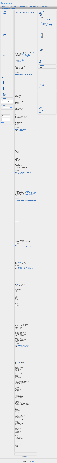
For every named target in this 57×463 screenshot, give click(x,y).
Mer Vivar (18, 147)
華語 (2, 77)
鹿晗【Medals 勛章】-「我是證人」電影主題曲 (22, 345)
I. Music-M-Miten (19, 130)
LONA (18, 240)
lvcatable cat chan (19, 324)
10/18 (41, 37)
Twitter (39, 87)
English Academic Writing (34, 6)
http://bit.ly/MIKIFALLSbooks (29, 194)
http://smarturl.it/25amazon (25, 54)
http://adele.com (33, 52)
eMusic (30, 168)
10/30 (41, 17)
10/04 (41, 47)
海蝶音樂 (18, 362)
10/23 (41, 34)
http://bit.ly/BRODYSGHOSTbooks (31, 192)
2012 (40, 62)
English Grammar (45, 6)
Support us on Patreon (41, 85)
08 (40, 51)
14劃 (3, 88)
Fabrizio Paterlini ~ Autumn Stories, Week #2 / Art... (47, 19)
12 (40, 14)
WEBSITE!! (40, 107)
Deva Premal (27, 168)
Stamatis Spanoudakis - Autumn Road (45, 26)
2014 (40, 60)
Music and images (7, 3)
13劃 (3, 87)
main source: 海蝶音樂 (20, 346)
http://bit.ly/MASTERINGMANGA (30, 193)
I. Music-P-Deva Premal (25, 130)
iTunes (33, 168)
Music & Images (5, 6)
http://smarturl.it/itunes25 (24, 53)
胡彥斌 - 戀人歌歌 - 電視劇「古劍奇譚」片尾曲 (22, 267)
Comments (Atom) (27, 456)
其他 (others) (4, 34)
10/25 (41, 33)
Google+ (40, 89)
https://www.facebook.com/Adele (22, 58)
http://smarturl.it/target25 (25, 56)
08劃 (3, 83)
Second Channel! (41, 110)
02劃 (3, 78)
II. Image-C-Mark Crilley (20, 173)
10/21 (41, 35)
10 (40, 16)
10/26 (41, 32)
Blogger (33, 461)
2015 (40, 13)
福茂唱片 (18, 284)
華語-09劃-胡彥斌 (30, 268)
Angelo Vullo (19, 262)
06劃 (3, 81)
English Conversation (23, 6)
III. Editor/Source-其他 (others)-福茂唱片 (22, 268)
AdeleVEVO (19, 51)
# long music (4, 13)
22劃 (3, 93)
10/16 (41, 38)
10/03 (41, 48)
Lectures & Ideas (14, 6)
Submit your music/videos (42, 88)
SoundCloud (40, 86)
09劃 (3, 84)
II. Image (3, 35)
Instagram (40, 109)
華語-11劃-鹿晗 (26, 346)
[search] (8, 101)
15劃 (3, 89)
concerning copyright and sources (8, 8)
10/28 (41, 18)
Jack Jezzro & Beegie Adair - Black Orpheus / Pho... (47, 25)
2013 (40, 61)
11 (40, 15)
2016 (40, 12)
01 (40, 59)
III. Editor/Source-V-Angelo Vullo (29, 246)
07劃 (3, 82)
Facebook (40, 108)
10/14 (41, 39)
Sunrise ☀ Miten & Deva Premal (20, 129)
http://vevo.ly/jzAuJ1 (18, 61)
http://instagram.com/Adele (22, 60)
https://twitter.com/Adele (21, 59)
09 (40, 50)
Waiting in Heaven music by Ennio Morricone (22, 245)
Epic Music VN (42, 84)
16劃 (3, 90)
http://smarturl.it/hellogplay (26, 55)
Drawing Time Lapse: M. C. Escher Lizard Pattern (23, 172)
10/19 (41, 36)
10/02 (41, 49)
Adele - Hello (42, 20)
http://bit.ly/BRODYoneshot (27, 195)
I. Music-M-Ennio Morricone (21, 246)
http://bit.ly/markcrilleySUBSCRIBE (24, 191)
